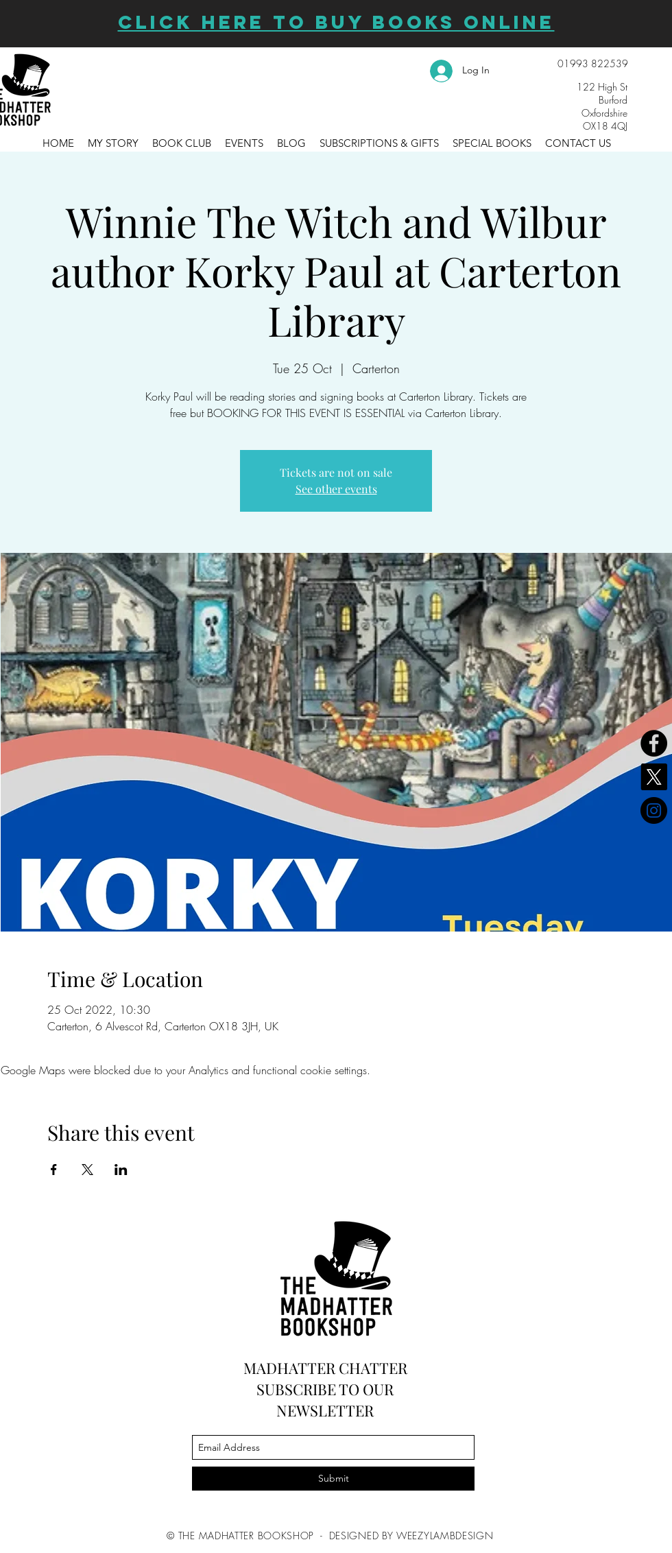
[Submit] (333, 1479)
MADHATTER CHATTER (325, 1368)
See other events (336, 489)
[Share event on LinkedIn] (121, 1169)
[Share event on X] (87, 1169)
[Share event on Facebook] (53, 1169)
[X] (653, 776)
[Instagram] (653, 810)
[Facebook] (653, 743)
